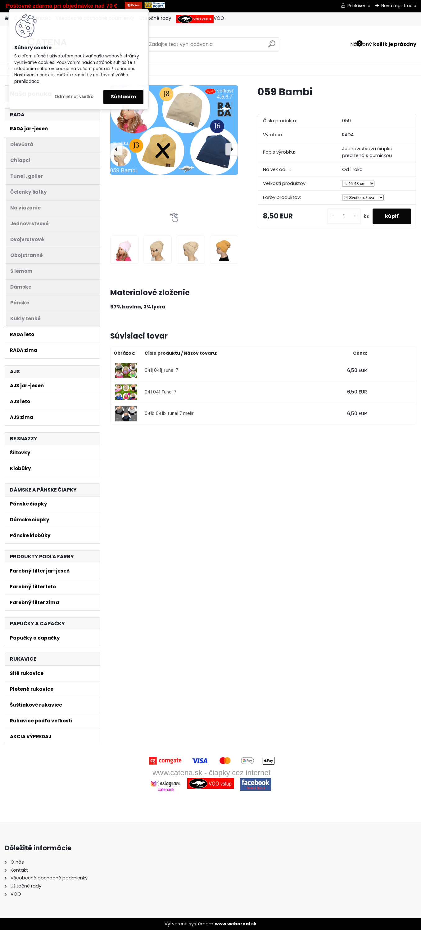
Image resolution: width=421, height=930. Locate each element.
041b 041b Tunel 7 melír (169, 413)
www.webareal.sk (235, 924)
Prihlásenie (358, 5)
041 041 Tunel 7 (160, 392)
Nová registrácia (398, 5)
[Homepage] (7, 18)
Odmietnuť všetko (74, 97)
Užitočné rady (155, 18)
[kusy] (344, 216)
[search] (271, 46)
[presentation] (116, 149)
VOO (200, 19)
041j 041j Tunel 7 (161, 370)
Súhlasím (123, 96)
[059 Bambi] (174, 130)
